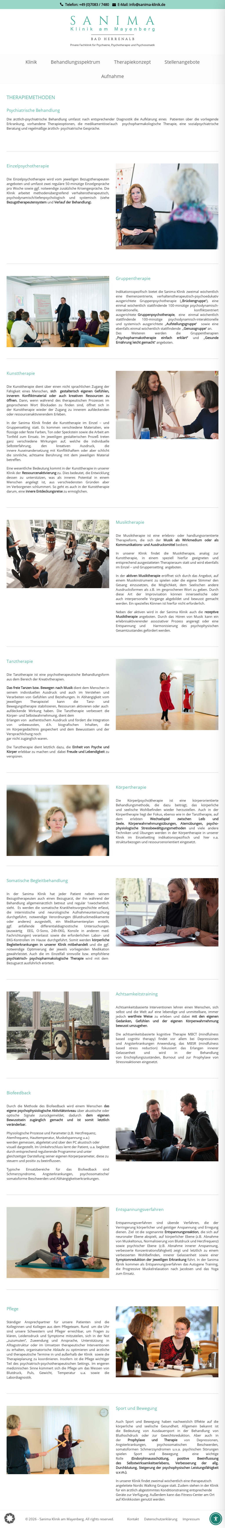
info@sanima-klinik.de (147, 4)
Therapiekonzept (132, 62)
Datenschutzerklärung (160, 1519)
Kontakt (133, 1519)
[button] (9, 1518)
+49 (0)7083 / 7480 (94, 4)
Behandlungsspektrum (75, 62)
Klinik (31, 62)
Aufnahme (112, 76)
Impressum (191, 1519)
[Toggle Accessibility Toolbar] (216, 1519)
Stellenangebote (182, 62)
